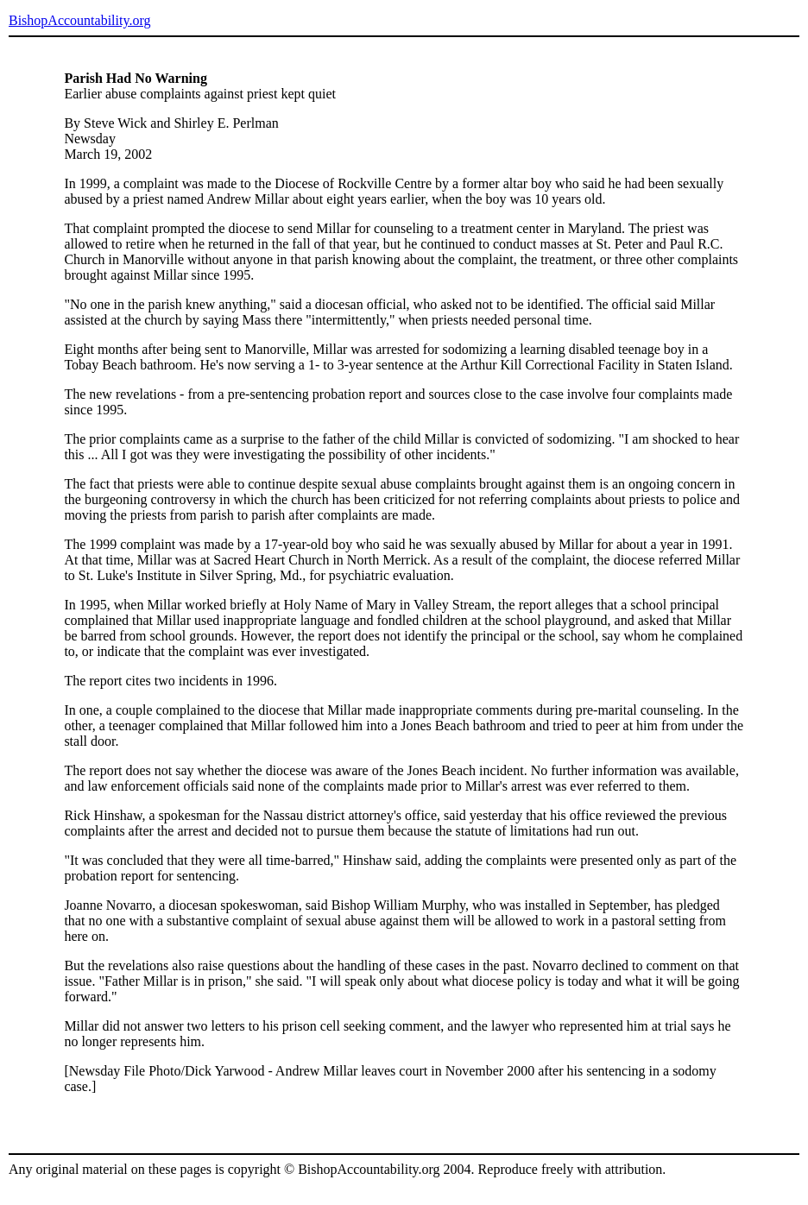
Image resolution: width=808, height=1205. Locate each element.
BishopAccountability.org (79, 20)
